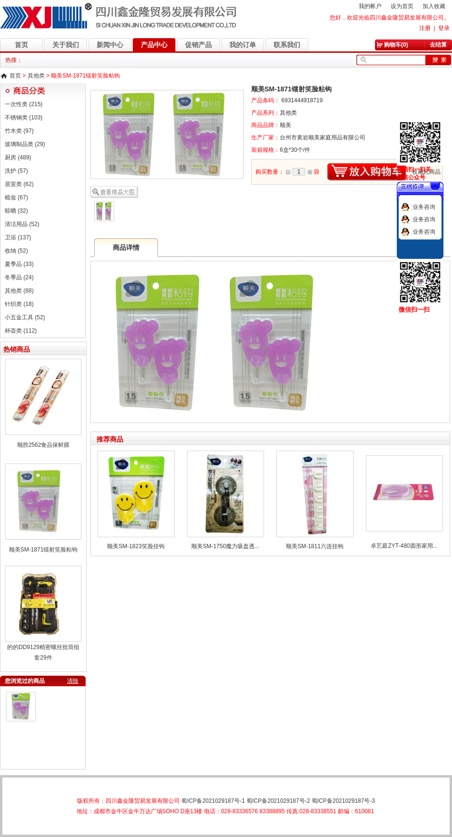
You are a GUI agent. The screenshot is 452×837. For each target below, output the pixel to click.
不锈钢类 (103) (23, 117)
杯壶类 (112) (21, 330)
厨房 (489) (18, 157)
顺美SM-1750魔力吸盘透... (225, 546)
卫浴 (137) (18, 237)
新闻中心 (110, 45)
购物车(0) (396, 44)
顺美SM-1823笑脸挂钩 (136, 546)
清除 (73, 681)
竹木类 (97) (19, 131)
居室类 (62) (19, 184)
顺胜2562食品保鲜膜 (43, 445)
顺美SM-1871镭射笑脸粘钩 (43, 549)
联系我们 (287, 45)
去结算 (438, 44)
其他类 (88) (19, 290)
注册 (425, 28)
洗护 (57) (16, 170)
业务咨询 (424, 207)
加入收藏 (434, 6)
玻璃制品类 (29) (25, 144)
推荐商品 (110, 439)
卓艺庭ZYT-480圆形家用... (404, 545)
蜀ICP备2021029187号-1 (213, 801)
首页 (21, 45)
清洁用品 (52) (22, 224)
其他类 (36, 75)
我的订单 (242, 45)
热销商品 (16, 349)
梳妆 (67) (16, 197)
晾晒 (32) (16, 210)
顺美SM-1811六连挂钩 (315, 546)
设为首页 (402, 6)
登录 (444, 28)
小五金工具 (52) (25, 317)
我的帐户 (370, 6)
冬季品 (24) (19, 277)
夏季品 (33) (19, 264)
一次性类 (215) (23, 104)
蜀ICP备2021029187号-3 (343, 801)
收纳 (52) (16, 250)
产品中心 (154, 45)
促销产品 (198, 45)
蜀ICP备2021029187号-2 (278, 801)
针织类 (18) (19, 304)
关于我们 (65, 45)
